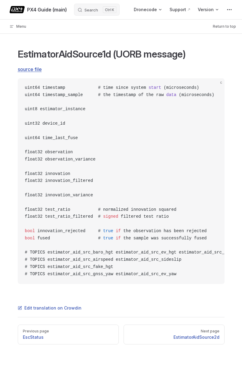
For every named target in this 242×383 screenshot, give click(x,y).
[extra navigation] (229, 9)
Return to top (224, 26)
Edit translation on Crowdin (49, 307)
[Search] (97, 10)
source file (30, 69)
